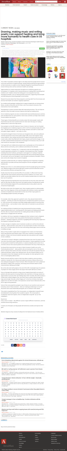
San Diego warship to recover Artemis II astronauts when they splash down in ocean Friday (23, 389)
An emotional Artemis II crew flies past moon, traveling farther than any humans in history (55, 36)
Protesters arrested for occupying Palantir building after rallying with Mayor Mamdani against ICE (54, 47)
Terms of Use (56, 449)
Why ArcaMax (54, 439)
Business (7, 5)
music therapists (24, 156)
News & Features (9, 44)
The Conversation (21, 291)
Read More (12, 366)
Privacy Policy (50, 449)
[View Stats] (41, 318)
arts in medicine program (14, 128)
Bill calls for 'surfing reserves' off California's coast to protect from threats (22, 369)
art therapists (16, 156)
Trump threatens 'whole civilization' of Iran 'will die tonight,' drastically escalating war (21, 378)
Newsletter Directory (55, 443)
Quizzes (36, 441)
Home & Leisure (34, 5)
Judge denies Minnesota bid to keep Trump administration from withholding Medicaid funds (55, 57)
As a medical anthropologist (8, 103)
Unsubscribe (62, 449)
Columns (37, 439)
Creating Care (15, 149)
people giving (34, 167)
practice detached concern (37, 168)
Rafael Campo (18, 233)
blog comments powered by (8, 426)
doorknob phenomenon (7, 249)
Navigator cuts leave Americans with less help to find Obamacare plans (55, 52)
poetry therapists (35, 156)
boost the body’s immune (13, 111)
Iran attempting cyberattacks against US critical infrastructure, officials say (22, 360)
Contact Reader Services (56, 435)
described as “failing (6, 263)
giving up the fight (14, 265)
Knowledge (44, 5)
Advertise (45, 449)
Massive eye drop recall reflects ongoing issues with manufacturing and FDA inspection (23, 410)
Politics (52, 5)
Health (25, 5)
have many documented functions (27, 208)
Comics (36, 437)
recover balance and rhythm (8, 117)
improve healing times (33, 111)
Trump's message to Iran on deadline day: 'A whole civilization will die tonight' (21, 399)
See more (63, 81)
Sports (60, 5)
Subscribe (42, 48)
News (36, 435)
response (22, 111)
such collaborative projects (16, 145)
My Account (53, 437)
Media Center (54, 441)
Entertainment (16, 5)
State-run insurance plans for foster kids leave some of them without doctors (56, 42)
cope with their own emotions (8, 174)
